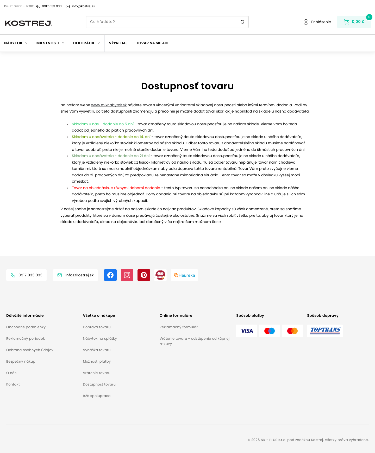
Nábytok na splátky (100, 338)
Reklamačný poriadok (25, 338)
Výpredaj (118, 43)
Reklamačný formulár (179, 327)
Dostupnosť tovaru (99, 384)
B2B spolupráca (96, 395)
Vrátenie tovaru (96, 372)
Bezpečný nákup (20, 361)
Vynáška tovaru (96, 349)
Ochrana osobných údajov (29, 349)
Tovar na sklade (152, 43)
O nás (11, 372)
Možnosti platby (97, 361)
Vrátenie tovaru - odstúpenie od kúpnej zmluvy (195, 341)
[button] (42, 315)
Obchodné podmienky (26, 327)
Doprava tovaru (97, 327)
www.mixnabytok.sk (109, 105)
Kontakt (13, 384)
